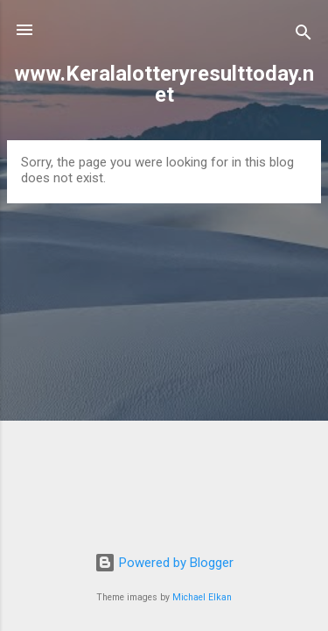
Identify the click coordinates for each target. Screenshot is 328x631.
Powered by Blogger (164, 563)
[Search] (303, 35)
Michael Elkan (202, 597)
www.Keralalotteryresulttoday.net (164, 84)
